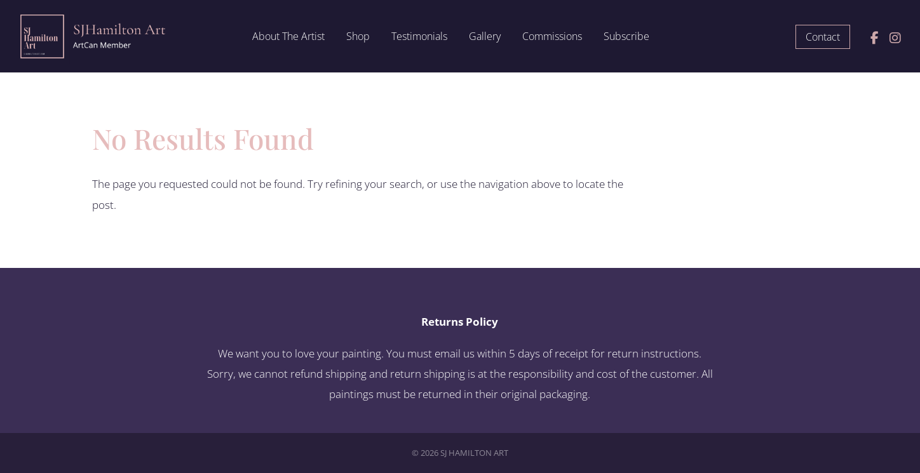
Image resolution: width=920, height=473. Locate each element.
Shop (358, 37)
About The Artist (288, 37)
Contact (823, 37)
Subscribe (626, 37)
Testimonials (419, 37)
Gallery (485, 37)
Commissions (552, 37)
